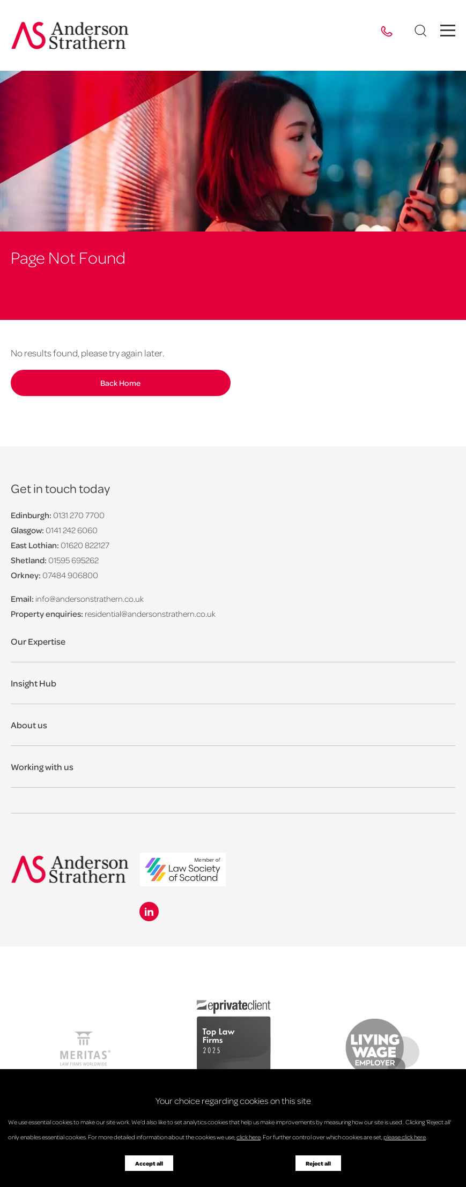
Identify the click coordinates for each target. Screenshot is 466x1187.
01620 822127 (85, 545)
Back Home (115, 382)
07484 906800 (70, 575)
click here (248, 1137)
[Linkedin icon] (149, 911)
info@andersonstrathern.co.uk (89, 598)
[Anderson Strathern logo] (70, 35)
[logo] (182, 870)
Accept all (149, 1163)
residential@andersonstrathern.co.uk (150, 613)
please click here (404, 1137)
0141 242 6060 (72, 530)
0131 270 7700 (79, 515)
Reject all (318, 1163)
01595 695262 (73, 560)
